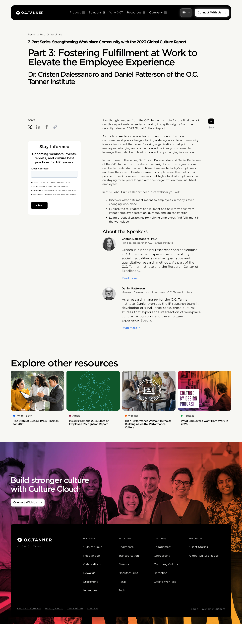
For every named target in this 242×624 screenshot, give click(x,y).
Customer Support (213, 609)
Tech (122, 590)
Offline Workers (165, 581)
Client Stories (198, 546)
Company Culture (166, 564)
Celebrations (92, 564)
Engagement (163, 546)
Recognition (91, 555)
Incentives (90, 590)
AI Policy (92, 608)
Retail (122, 581)
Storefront (90, 581)
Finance (124, 564)
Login (194, 609)
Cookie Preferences (29, 608)
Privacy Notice (54, 608)
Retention (160, 573)
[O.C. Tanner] (48, 539)
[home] (29, 12)
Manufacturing (128, 573)
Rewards (89, 573)
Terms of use (75, 608)
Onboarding (162, 555)
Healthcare (126, 546)
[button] (77, 12)
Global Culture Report (204, 555)
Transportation (129, 555)
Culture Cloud (92, 546)
